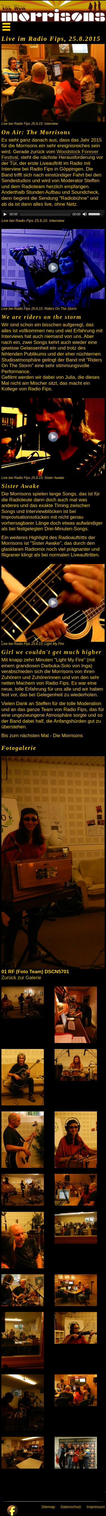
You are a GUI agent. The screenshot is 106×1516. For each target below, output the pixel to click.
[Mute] (85, 214)
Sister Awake (20, 486)
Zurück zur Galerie (21, 977)
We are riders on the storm (41, 317)
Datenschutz (70, 1507)
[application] (53, 214)
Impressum (96, 1507)
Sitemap (48, 1507)
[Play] (5, 214)
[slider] (45, 214)
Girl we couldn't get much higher (51, 652)
